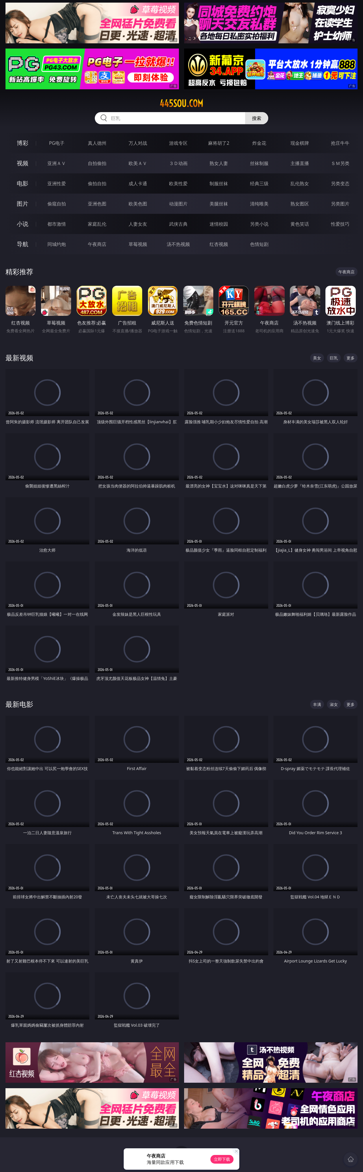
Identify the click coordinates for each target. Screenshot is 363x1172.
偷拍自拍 (97, 183)
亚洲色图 (97, 204)
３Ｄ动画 (178, 163)
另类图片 (340, 204)
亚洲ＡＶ (56, 163)
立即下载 (222, 1159)
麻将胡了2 (218, 143)
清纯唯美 (259, 204)
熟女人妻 (219, 163)
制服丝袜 (219, 183)
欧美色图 (138, 204)
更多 (351, 358)
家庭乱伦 (97, 224)
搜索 (256, 118)
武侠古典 (178, 224)
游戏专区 (178, 143)
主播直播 (299, 163)
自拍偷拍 (97, 163)
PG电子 (56, 143)
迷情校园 (219, 224)
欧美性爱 (178, 183)
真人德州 (97, 143)
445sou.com (181, 103)
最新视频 (19, 357)
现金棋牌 (299, 143)
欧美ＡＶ (138, 163)
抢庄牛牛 (340, 143)
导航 (22, 244)
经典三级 (259, 183)
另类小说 (259, 224)
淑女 (334, 704)
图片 (22, 203)
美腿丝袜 (219, 204)
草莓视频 (138, 244)
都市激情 (56, 224)
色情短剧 (259, 244)
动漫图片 (178, 204)
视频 (22, 163)
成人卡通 (138, 183)
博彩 (22, 143)
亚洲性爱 (56, 183)
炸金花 (259, 143)
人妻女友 (138, 224)
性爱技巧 (340, 224)
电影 (22, 183)
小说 (22, 224)
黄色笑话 (299, 224)
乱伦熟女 (299, 183)
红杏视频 (219, 244)
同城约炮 (56, 244)
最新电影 (19, 704)
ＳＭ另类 (340, 163)
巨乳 (334, 358)
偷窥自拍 (56, 204)
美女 (317, 358)
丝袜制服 (259, 163)
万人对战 (138, 143)
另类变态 (340, 183)
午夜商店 (97, 244)
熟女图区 (299, 204)
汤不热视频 (178, 244)
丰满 (317, 704)
